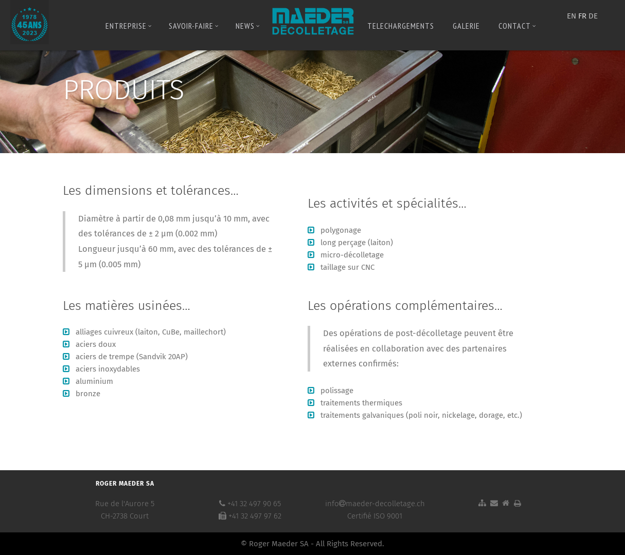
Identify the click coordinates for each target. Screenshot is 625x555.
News (248, 26)
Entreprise (128, 26)
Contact (517, 26)
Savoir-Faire (194, 26)
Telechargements (400, 26)
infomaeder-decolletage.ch (375, 503)
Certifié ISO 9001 (374, 516)
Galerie (466, 26)
